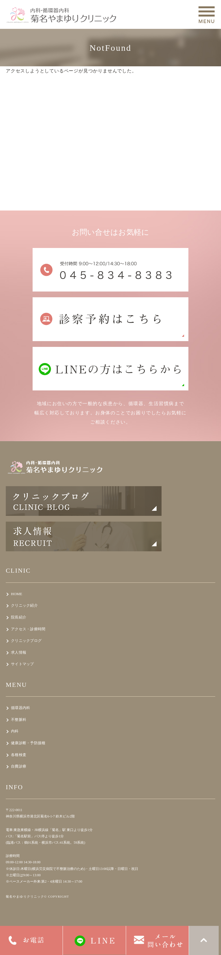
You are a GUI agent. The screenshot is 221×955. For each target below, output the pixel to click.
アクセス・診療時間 (28, 629)
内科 (15, 731)
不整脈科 (18, 719)
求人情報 (18, 652)
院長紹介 (18, 617)
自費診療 (18, 766)
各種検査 (18, 755)
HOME (16, 594)
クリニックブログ (26, 640)
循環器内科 (20, 708)
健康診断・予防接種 (28, 743)
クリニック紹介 (24, 605)
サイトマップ (22, 664)
